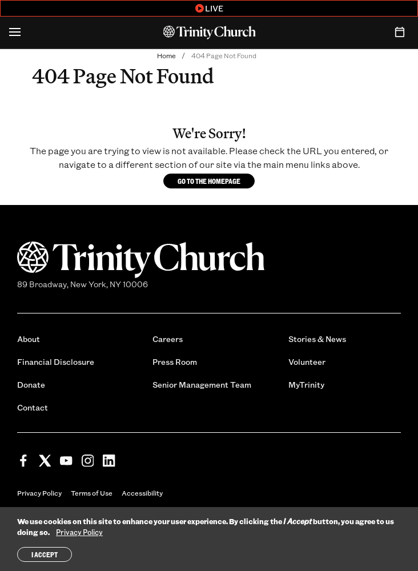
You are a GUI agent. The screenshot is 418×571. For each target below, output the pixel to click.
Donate (31, 384)
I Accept (44, 555)
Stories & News (317, 338)
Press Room (174, 361)
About (28, 338)
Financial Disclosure (55, 361)
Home (166, 55)
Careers (167, 338)
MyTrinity (306, 384)
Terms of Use (91, 492)
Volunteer (306, 361)
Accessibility (142, 492)
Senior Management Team (201, 384)
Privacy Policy (39, 492)
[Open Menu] (15, 32)
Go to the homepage (209, 181)
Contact (32, 407)
